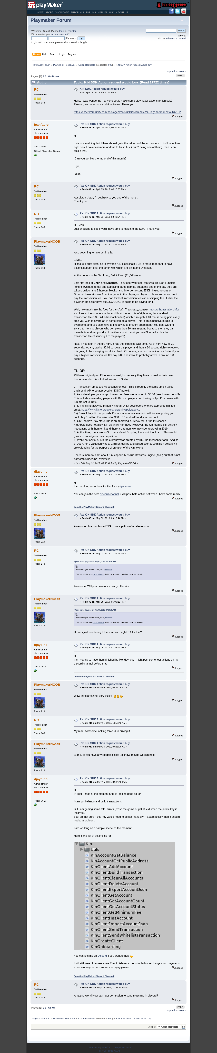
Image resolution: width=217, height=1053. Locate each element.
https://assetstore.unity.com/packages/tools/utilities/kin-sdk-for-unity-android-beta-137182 (127, 112)
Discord (102, 955)
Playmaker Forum (51, 20)
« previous (173, 71)
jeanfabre (41, 124)
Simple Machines (123, 1047)
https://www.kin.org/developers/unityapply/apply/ (110, 409)
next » (182, 71)
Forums (91, 12)
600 (110, 65)
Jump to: (152, 1027)
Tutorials (77, 12)
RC (36, 89)
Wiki (111, 12)
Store (49, 12)
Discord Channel (176, 38)
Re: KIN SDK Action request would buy (105, 124)
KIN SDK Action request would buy (102, 88)
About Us (122, 12)
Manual (102, 12)
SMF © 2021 (107, 1047)
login (61, 31)
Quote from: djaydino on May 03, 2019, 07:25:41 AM (95, 562)
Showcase (62, 12)
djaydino (40, 471)
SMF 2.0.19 (94, 1047)
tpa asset (125, 486)
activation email (59, 34)
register (72, 31)
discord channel (109, 494)
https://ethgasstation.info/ (164, 309)
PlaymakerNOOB (47, 241)
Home (40, 12)
